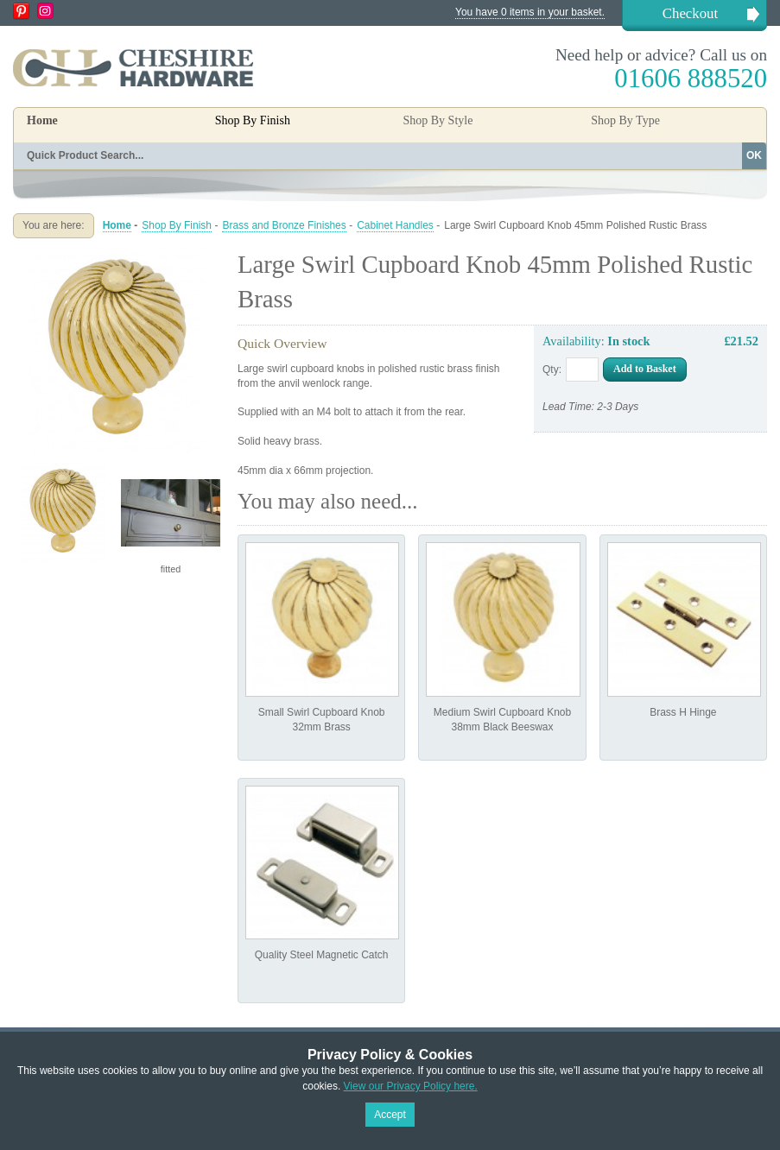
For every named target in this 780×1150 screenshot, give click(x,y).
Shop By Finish (177, 225)
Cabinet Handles (395, 225)
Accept (390, 1115)
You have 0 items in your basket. (530, 12)
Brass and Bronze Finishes (284, 225)
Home (42, 120)
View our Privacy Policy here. (411, 1086)
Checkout (690, 13)
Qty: (551, 369)
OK (754, 155)
